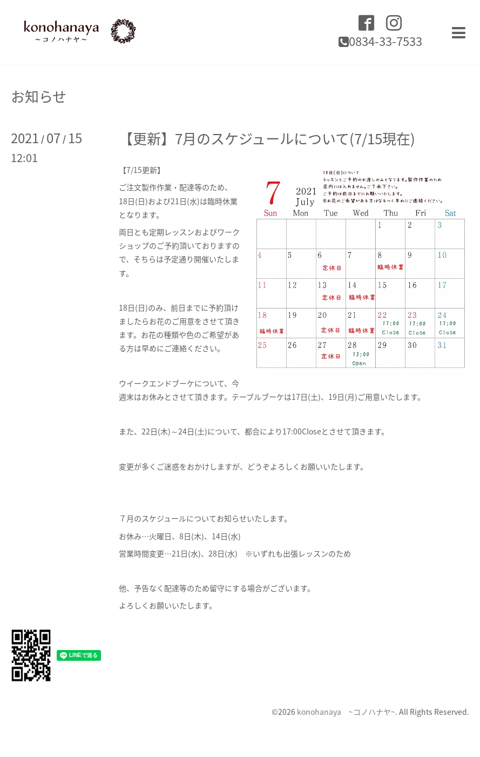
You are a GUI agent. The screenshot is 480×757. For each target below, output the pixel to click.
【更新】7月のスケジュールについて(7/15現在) (267, 138)
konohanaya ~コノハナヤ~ (346, 711)
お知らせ (38, 96)
